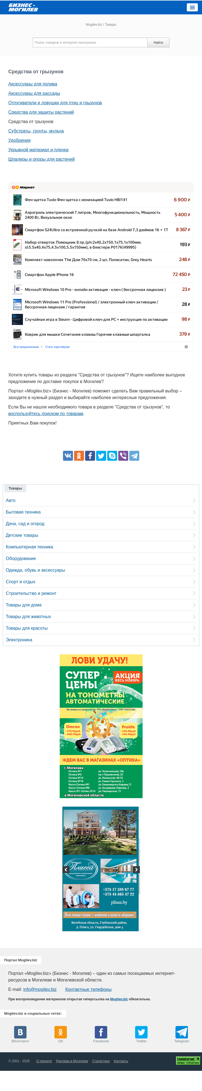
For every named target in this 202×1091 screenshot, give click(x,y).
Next (136, 890)
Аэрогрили (68, 367)
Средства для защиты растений (41, 112)
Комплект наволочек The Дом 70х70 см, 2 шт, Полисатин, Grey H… (85, 267)
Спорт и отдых (20, 602)
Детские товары (22, 555)
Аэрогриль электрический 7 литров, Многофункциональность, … (84, 218)
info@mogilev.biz (40, 1009)
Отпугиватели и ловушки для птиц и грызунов (55, 102)
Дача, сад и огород (25, 543)
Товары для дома (23, 625)
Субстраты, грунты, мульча (36, 131)
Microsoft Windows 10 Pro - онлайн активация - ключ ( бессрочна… (85, 301)
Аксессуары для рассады (34, 93)
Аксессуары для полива (32, 84)
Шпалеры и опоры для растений (41, 159)
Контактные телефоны (88, 1009)
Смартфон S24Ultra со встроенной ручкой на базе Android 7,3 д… (85, 234)
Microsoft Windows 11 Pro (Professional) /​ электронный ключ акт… (85, 317)
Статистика (101, 1081)
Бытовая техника (23, 532)
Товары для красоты (27, 648)
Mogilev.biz (94, 25)
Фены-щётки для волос (33, 367)
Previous (66, 890)
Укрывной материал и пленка (38, 149)
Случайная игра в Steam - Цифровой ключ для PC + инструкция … (85, 334)
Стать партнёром (98, 367)
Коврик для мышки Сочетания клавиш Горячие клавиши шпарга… (86, 350)
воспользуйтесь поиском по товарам (45, 433)
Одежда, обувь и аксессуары (35, 590)
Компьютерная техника (29, 567)
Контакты (121, 1081)
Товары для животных (28, 636)
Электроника (19, 660)
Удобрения (19, 140)
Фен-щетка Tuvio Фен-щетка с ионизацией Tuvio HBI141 (76, 201)
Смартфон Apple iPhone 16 (49, 284)
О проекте (44, 1081)
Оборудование (21, 578)
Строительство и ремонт (31, 613)
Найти (158, 43)
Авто (10, 520)
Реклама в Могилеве (72, 1081)
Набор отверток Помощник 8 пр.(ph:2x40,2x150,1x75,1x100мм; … (85, 251)
